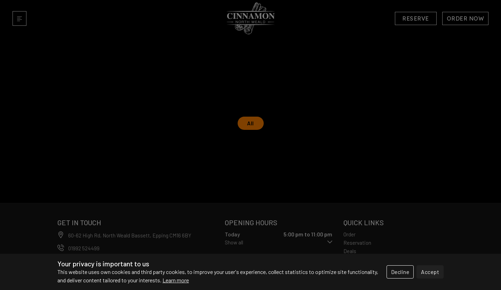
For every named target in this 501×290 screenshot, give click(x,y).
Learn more (175, 280)
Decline (400, 271)
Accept (430, 271)
